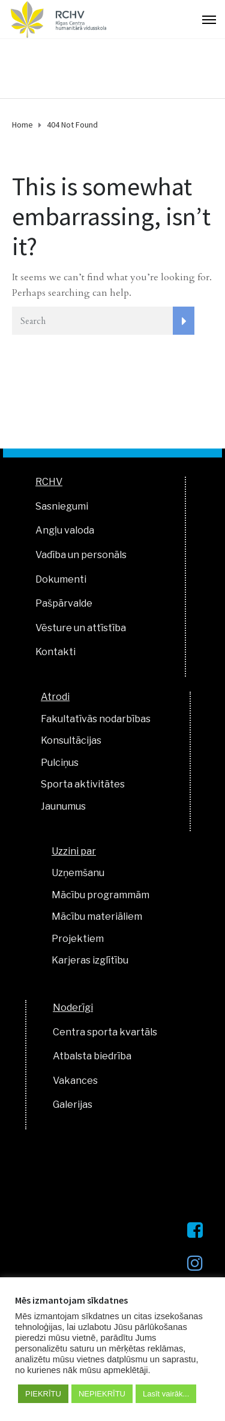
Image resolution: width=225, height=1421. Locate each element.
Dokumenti (60, 579)
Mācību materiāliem (97, 916)
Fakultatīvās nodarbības (96, 719)
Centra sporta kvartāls (105, 1032)
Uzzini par (74, 851)
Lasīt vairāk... (166, 1393)
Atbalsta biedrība (92, 1056)
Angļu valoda (64, 530)
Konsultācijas (71, 740)
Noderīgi (73, 1007)
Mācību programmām (100, 895)
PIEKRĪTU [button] (43, 1393)
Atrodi (55, 696)
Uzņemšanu (78, 872)
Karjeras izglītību (90, 960)
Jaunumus (63, 806)
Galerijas (72, 1104)
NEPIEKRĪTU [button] (102, 1393)
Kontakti (55, 652)
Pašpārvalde (63, 603)
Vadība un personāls (81, 554)
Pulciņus (60, 762)
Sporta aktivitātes (83, 784)
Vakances (75, 1080)
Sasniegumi (61, 506)
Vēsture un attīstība (80, 628)
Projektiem (78, 938)
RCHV (48, 481)
